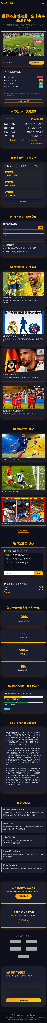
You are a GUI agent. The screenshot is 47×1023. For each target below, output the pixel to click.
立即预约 (23, 920)
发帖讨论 (7, 593)
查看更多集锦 (23, 531)
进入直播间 (36, 63)
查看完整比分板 (37, 143)
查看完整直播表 (23, 101)
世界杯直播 (7, 2)
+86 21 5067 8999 (40, 1017)
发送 (38, 573)
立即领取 (23, 896)
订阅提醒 (23, 1000)
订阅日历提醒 (23, 201)
